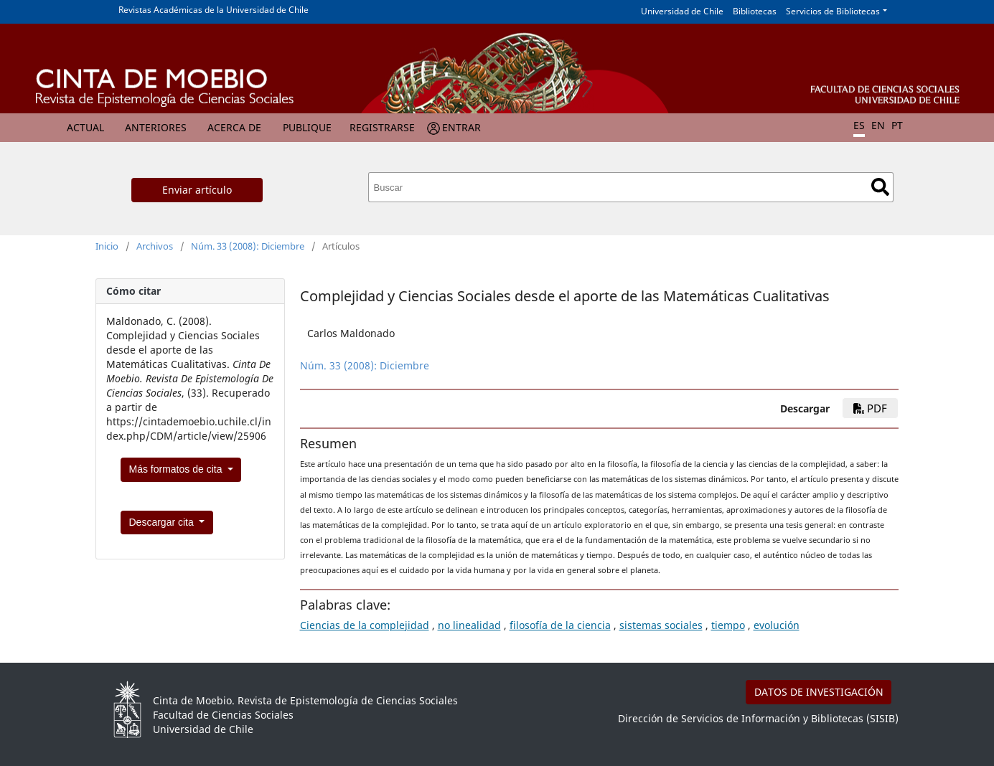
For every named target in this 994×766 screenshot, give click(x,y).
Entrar (461, 127)
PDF (870, 408)
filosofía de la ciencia (560, 625)
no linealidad (469, 625)
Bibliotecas (755, 11)
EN (878, 125)
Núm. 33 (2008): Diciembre (247, 246)
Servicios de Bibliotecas (833, 11)
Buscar (880, 187)
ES (859, 125)
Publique (307, 127)
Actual (85, 127)
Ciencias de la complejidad (364, 625)
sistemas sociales (661, 625)
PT (897, 125)
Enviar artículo (197, 190)
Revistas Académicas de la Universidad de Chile (213, 10)
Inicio (106, 246)
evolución (777, 625)
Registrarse (382, 127)
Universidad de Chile (682, 11)
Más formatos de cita (177, 469)
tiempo (728, 625)
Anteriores (156, 127)
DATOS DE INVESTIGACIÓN (818, 692)
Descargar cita (163, 522)
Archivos (154, 246)
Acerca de (234, 127)
